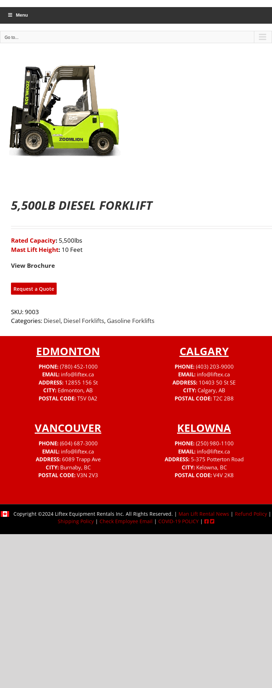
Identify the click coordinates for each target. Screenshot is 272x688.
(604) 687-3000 (79, 443)
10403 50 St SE (217, 382)
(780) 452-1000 (79, 366)
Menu (17, 15)
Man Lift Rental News (203, 513)
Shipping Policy (76, 521)
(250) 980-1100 (215, 443)
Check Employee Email (126, 521)
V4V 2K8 (223, 475)
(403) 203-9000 (215, 366)
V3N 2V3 (87, 475)
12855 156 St (81, 382)
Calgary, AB (211, 390)
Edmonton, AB (75, 390)
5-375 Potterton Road (217, 459)
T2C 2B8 (223, 398)
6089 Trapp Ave (81, 459)
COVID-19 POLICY (178, 521)
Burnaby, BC (75, 467)
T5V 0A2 (87, 398)
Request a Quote (33, 288)
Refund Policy (251, 513)
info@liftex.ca (77, 374)
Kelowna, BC (211, 467)
